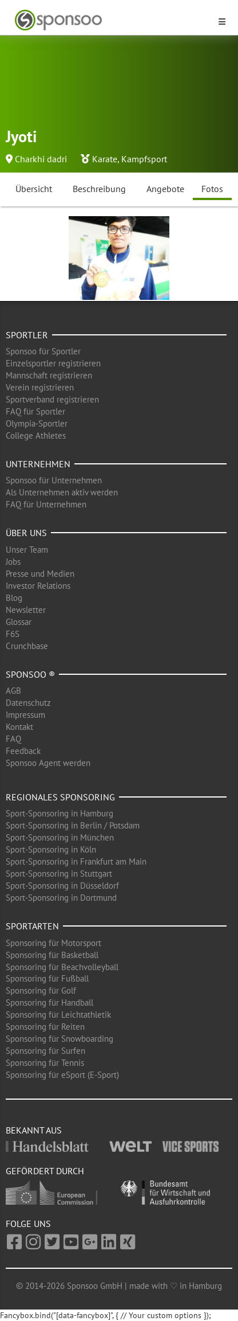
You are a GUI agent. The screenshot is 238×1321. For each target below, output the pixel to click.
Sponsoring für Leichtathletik (58, 1014)
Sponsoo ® (30, 674)
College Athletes (36, 435)
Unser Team (27, 549)
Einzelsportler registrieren (53, 363)
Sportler (27, 335)
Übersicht (33, 188)
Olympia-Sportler (37, 423)
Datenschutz (28, 702)
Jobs (13, 561)
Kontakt (19, 726)
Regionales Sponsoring (60, 797)
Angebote (165, 188)
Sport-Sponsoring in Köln (51, 849)
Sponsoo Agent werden (48, 762)
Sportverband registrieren (52, 399)
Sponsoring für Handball (49, 1002)
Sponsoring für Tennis (45, 1062)
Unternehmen (38, 464)
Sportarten (32, 926)
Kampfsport (144, 159)
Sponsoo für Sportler (43, 351)
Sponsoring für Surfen (45, 1050)
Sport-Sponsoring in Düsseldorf (62, 885)
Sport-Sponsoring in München (60, 837)
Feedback (23, 750)
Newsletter (26, 609)
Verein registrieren (40, 387)
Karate (104, 159)
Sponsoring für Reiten (45, 1026)
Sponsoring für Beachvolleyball (62, 967)
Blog (14, 597)
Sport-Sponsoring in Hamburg (59, 813)
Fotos (212, 188)
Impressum (25, 714)
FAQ (13, 738)
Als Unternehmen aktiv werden (62, 492)
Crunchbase (27, 645)
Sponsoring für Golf (41, 990)
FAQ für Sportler (35, 411)
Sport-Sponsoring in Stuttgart (59, 873)
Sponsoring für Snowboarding (59, 1038)
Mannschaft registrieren (49, 375)
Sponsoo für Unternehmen (54, 480)
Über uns (26, 532)
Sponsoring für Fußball (47, 978)
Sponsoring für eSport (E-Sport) (62, 1074)
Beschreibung (99, 188)
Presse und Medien (40, 573)
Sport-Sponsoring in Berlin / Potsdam (73, 825)
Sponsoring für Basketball (52, 954)
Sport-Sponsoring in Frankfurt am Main (76, 861)
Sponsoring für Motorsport (53, 942)
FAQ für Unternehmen (46, 504)
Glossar (18, 621)
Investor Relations (38, 585)
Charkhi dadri (41, 159)
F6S (12, 633)
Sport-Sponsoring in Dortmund (61, 897)
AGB (13, 690)
